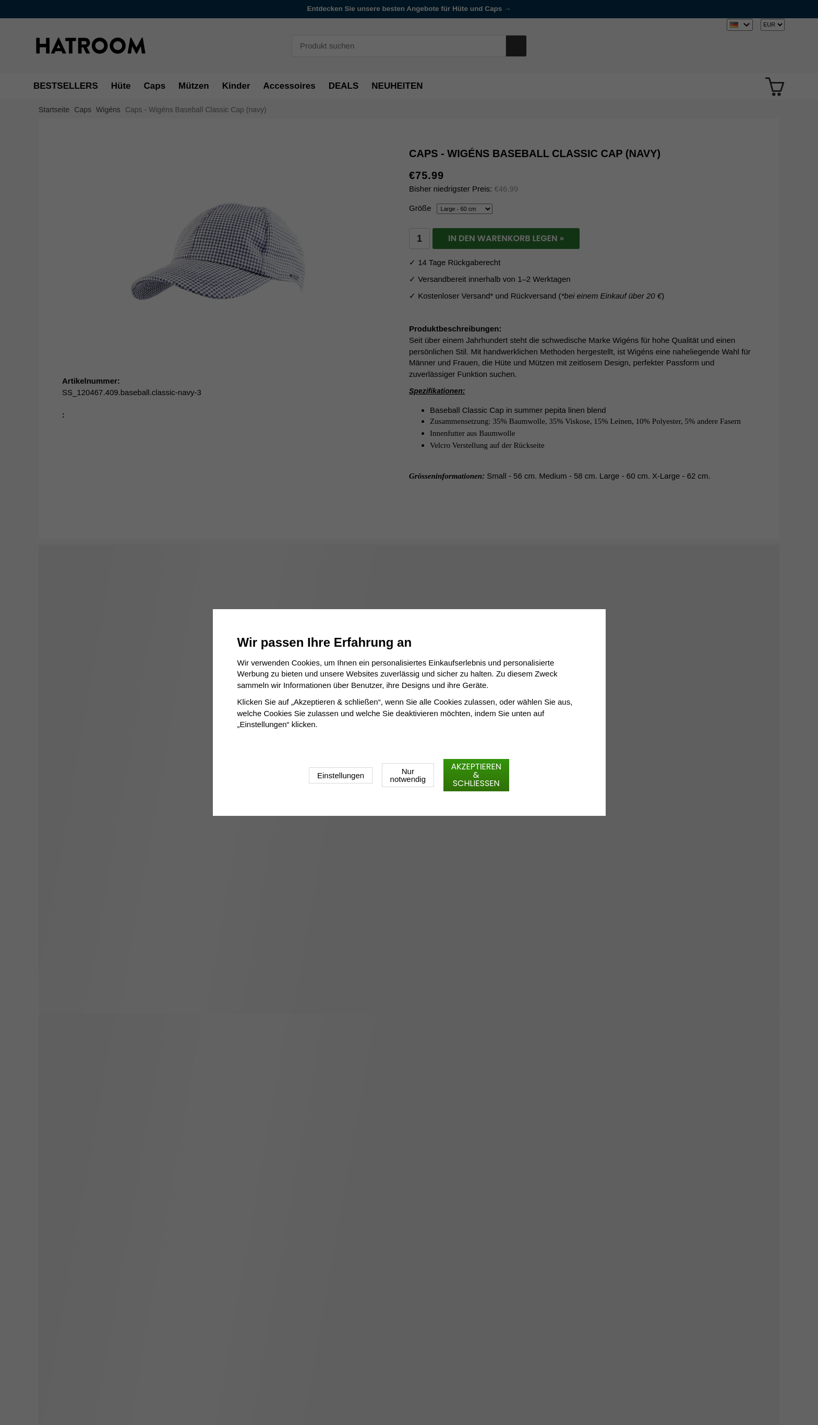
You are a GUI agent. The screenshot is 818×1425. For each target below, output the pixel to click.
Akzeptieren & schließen (476, 775)
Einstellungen (340, 775)
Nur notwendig (408, 775)
